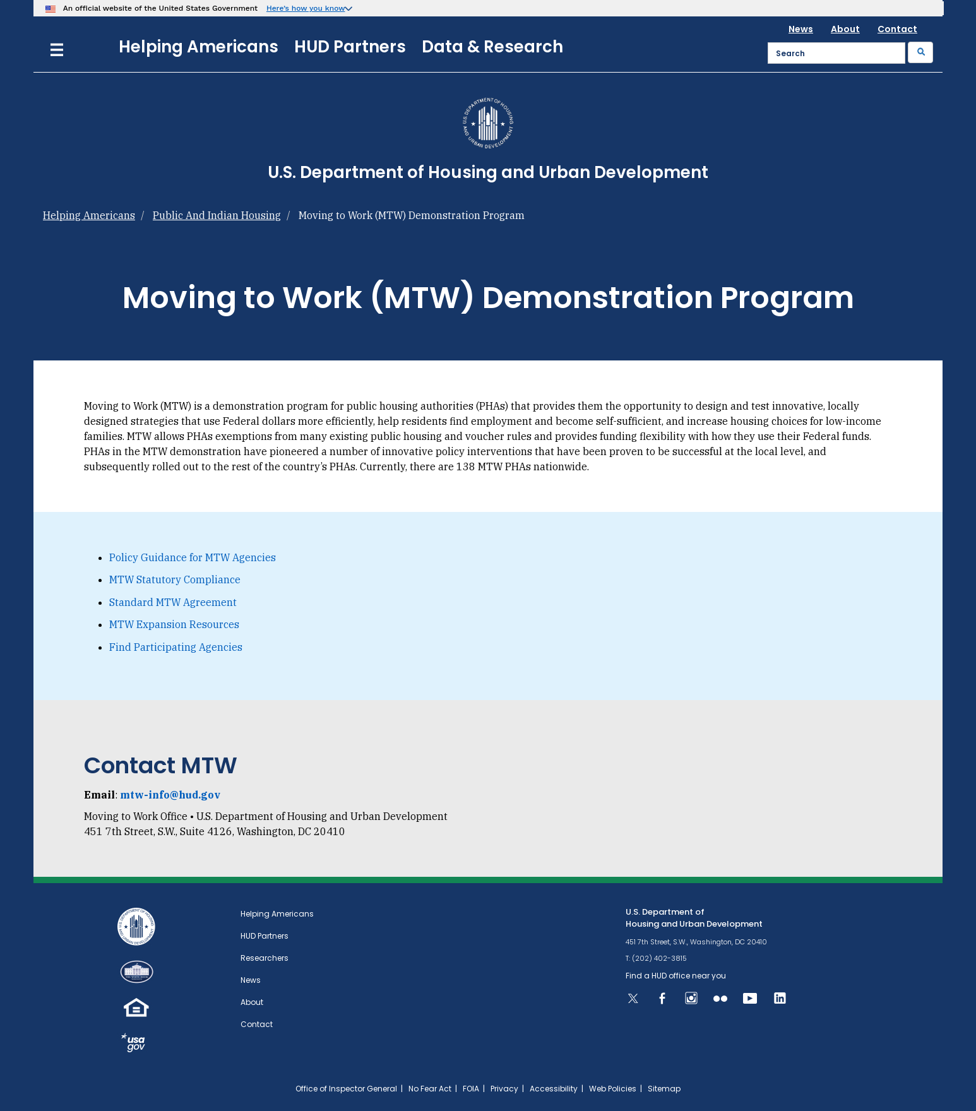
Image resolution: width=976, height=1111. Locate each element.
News (801, 29)
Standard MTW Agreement (173, 602)
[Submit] (920, 52)
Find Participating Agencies (175, 647)
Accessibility (554, 1088)
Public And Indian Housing (217, 215)
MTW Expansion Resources (174, 624)
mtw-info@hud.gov (170, 794)
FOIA (471, 1088)
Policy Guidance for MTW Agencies (192, 557)
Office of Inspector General (346, 1088)
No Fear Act (429, 1088)
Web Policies (612, 1088)
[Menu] (57, 48)
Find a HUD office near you (676, 975)
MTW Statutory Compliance (175, 579)
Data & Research (492, 46)
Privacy (504, 1088)
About (845, 29)
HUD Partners (350, 46)
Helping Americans (198, 46)
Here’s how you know (305, 8)
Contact (897, 29)
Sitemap (664, 1088)
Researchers (265, 958)
